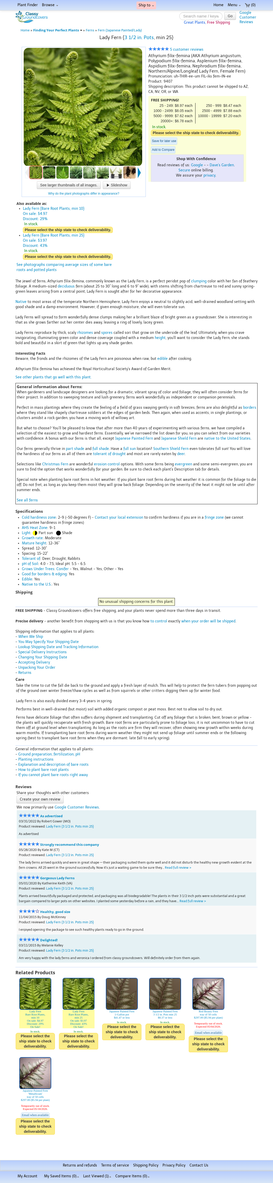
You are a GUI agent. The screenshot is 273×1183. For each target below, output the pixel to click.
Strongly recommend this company (69, 844)
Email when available (208, 1032)
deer (181, 454)
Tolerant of (31, 558)
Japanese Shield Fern (179, 438)
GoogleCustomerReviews (248, 17)
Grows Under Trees (38, 569)
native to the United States (227, 438)
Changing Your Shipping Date (42, 657)
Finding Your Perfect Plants (57, 30)
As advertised (51, 816)
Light (26, 533)
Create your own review (40, 799)
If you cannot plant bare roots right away (53, 775)
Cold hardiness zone (39, 517)
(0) (250, 5)
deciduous (66, 286)
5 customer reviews (175, 49)
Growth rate (32, 538)
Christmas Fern (55, 464)
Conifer (62, 569)
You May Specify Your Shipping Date (48, 642)
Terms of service (115, 1165)
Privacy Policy (174, 1165)
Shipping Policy (145, 1165)
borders (249, 407)
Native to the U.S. (37, 584)
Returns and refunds (80, 1165)
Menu (234, 5)
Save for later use (164, 141)
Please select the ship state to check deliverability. (196, 133)
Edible (27, 579)
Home (219, 5)
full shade (100, 449)
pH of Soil (30, 564)
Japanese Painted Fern (134, 438)
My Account (27, 1176)
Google (197, 165)
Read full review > (178, 867)
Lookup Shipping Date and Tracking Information (58, 647)
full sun (129, 449)
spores (107, 332)
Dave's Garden (222, 165)
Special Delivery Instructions (42, 652)
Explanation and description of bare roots (53, 764)
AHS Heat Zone (34, 528)
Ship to (146, 5)
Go (230, 16)
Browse (50, 5)
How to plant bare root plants (43, 770)
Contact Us (199, 1165)
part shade (75, 449)
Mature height (34, 543)
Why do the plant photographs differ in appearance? (83, 193)
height (160, 338)
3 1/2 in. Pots (139, 37)
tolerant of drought (109, 454)
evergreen (183, 464)
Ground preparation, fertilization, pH (49, 754)
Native (21, 302)
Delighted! (49, 940)
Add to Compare (163, 150)
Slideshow (116, 185)
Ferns (90, 30)
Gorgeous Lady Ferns (57, 878)
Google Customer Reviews (77, 807)
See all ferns (27, 500)
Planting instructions (36, 759)
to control (158, 621)
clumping (199, 281)
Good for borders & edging (44, 574)
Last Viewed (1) (97, 1176)
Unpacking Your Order (36, 667)
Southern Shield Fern (171, 449)
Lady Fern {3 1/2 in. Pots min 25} (70, 826)
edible (162, 358)
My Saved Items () (61, 1176)
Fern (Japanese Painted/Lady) (120, 30)
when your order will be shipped (208, 621)
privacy (209, 175)
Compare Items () (132, 1176)
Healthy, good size (55, 912)
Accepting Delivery (34, 662)
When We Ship (30, 636)
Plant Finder (28, 5)
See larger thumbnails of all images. (69, 185)
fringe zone (214, 517)
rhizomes (85, 332)
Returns (24, 673)
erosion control (107, 464)
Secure (184, 170)
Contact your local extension (119, 517)
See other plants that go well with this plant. (53, 377)
